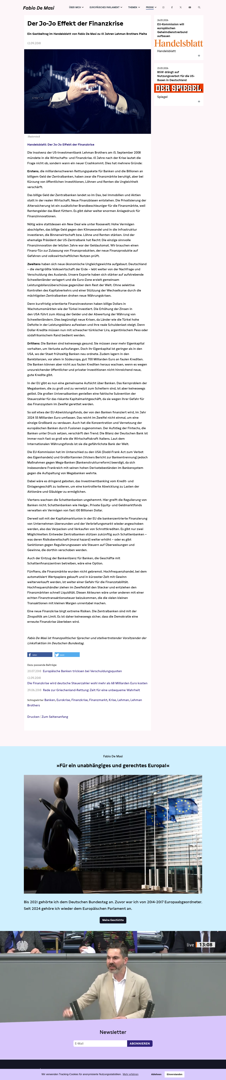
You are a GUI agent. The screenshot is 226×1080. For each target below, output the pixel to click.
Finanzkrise (79, 700)
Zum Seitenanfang (55, 717)
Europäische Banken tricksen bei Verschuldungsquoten (82, 671)
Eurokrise (63, 700)
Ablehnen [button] (156, 1074)
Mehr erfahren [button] (131, 1074)
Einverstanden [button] (174, 1074)
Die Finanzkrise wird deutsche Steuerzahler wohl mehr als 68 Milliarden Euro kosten (87, 683)
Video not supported (113, 994)
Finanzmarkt (98, 700)
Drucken (33, 717)
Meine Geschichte (113, 920)
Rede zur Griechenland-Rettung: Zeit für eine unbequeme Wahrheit (91, 690)
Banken (49, 700)
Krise (112, 700)
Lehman (123, 700)
